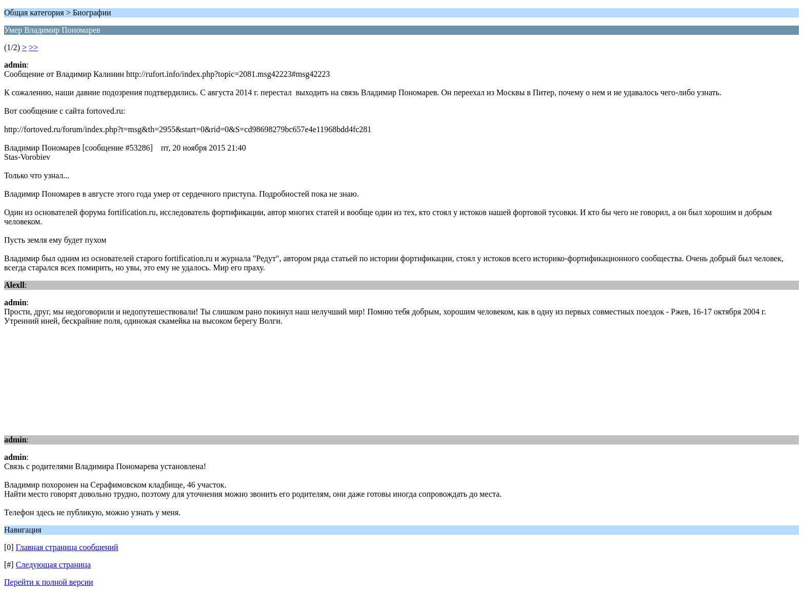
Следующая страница (53, 564)
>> (33, 47)
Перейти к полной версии (48, 582)
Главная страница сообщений (67, 547)
